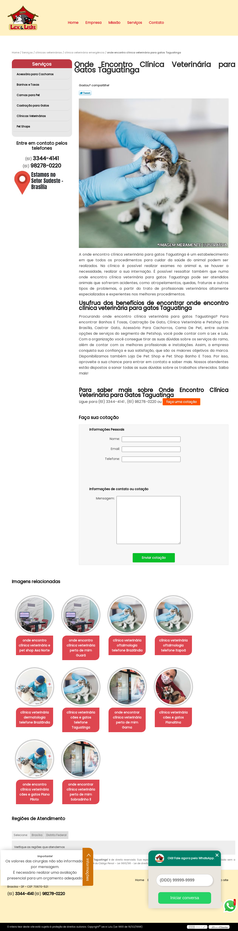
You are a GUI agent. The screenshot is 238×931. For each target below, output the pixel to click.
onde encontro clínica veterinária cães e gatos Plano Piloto (34, 792)
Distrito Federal (56, 835)
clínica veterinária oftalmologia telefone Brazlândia (127, 645)
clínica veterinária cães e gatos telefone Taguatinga (81, 720)
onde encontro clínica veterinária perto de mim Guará (81, 648)
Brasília (37, 835)
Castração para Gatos (33, 105)
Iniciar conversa (184, 898)
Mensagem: (138, 520)
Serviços (134, 22)
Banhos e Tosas (28, 85)
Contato (156, 22)
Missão (114, 22)
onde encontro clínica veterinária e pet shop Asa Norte (34, 645)
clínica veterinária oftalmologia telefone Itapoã (173, 645)
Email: (146, 449)
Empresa (93, 22)
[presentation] (118, 475)
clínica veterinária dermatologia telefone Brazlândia (34, 717)
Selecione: (21, 835)
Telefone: (143, 459)
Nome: (145, 439)
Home (73, 22)
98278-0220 (45, 165)
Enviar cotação (154, 557)
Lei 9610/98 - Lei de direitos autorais (139, 863)
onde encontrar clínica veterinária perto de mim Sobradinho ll (81, 792)
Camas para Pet (28, 95)
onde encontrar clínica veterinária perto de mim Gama (127, 720)
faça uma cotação (181, 401)
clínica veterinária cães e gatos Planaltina (173, 717)
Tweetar (85, 93)
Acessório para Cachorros (35, 74)
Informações (88, 867)
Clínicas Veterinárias (32, 116)
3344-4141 (46, 158)
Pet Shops (24, 126)
